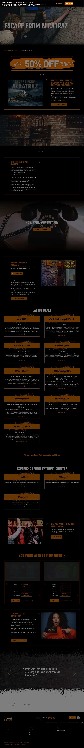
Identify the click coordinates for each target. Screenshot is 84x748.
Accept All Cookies (69, 2)
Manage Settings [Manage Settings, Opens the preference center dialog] (59, 2)
